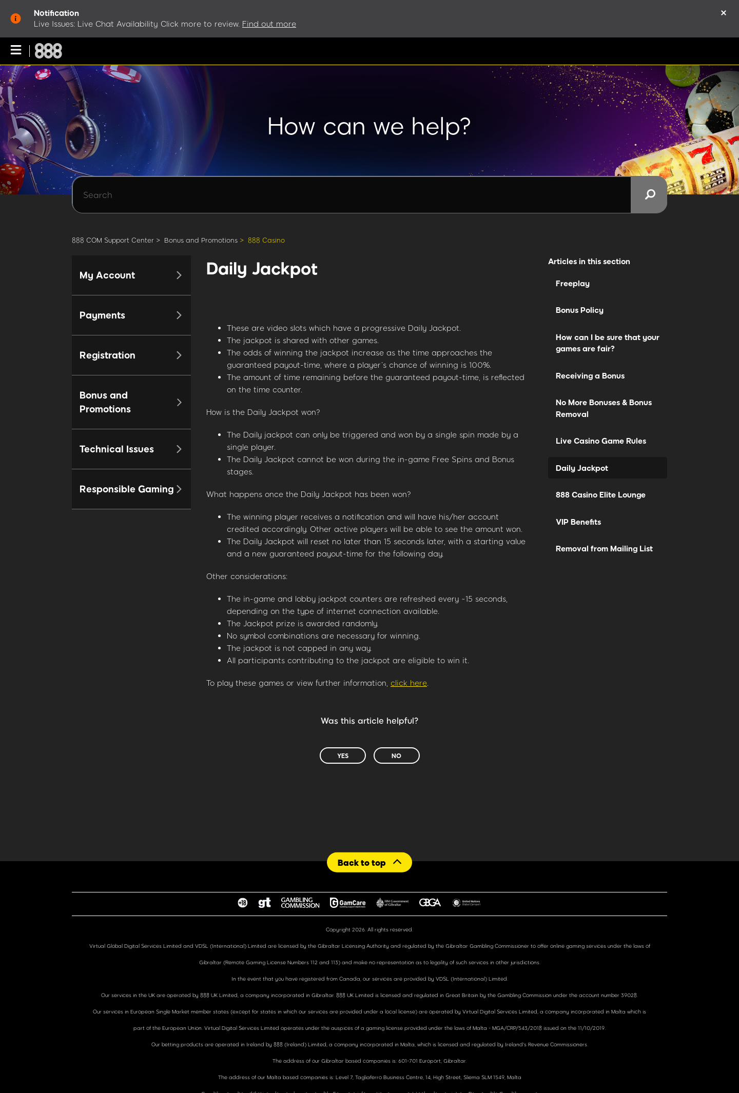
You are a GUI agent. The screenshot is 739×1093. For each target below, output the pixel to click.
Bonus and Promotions (201, 240)
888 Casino (266, 240)
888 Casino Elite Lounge (601, 494)
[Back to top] (369, 862)
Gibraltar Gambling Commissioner (487, 946)
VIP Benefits (578, 521)
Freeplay (573, 283)
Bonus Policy (580, 309)
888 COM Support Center (113, 240)
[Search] (369, 194)
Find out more (269, 23)
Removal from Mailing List (604, 548)
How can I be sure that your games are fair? (607, 342)
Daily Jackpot (582, 467)
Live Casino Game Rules (601, 440)
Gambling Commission (525, 995)
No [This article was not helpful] (396, 755)
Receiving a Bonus (590, 375)
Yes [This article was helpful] (342, 755)
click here (409, 682)
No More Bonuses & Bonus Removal (604, 408)
